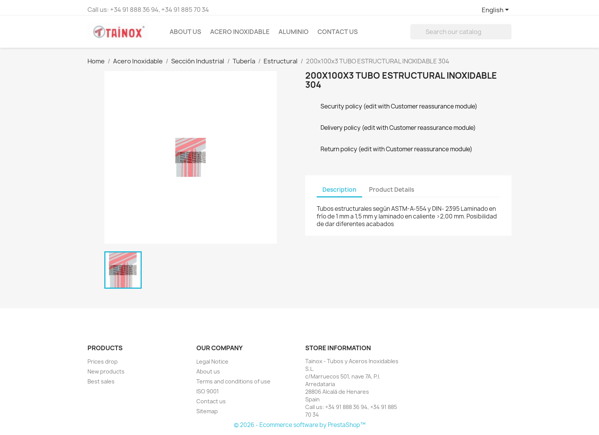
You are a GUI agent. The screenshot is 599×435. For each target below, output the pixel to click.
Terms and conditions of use (233, 381)
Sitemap (207, 411)
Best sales (101, 381)
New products (106, 371)
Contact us (211, 401)
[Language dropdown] (497, 10)
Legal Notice (212, 361)
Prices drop (102, 361)
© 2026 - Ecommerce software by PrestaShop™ (300, 425)
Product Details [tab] (391, 190)
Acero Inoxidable (240, 31)
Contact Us (337, 31)
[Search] (461, 31)
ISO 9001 (207, 391)
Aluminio (293, 31)
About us (185, 31)
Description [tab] (339, 190)
